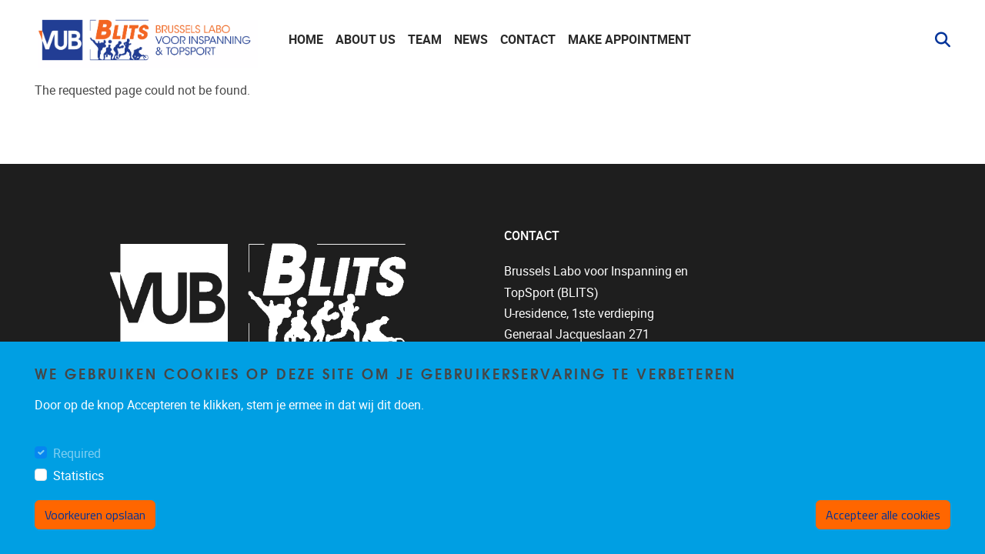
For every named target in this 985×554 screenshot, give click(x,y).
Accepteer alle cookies (883, 515)
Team (425, 39)
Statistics (78, 476)
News (471, 39)
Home (306, 39)
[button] (936, 40)
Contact (528, 39)
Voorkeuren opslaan (95, 515)
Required (77, 453)
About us (366, 39)
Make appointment (629, 39)
